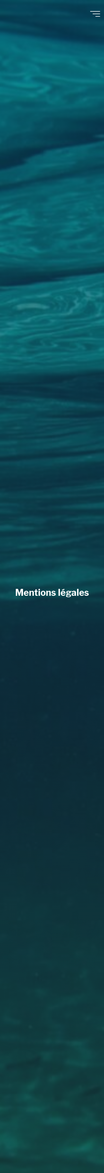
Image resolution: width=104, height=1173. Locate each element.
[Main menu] (95, 14)
